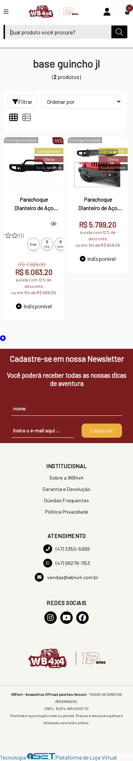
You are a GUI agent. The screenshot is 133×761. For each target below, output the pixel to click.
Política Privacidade (66, 512)
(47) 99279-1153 (66, 563)
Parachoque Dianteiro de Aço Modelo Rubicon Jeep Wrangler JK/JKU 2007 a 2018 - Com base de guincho (98, 204)
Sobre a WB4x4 (66, 478)
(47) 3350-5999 (66, 548)
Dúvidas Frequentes (66, 500)
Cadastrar (101, 430)
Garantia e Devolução (66, 489)
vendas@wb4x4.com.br (66, 577)
